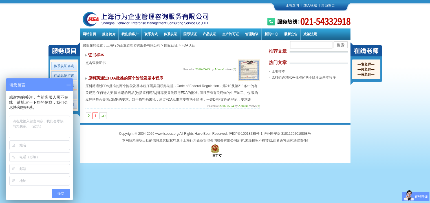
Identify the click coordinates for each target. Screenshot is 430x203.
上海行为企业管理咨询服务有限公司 (133, 45)
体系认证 (170, 34)
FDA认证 (188, 45)
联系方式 (151, 34)
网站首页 (89, 34)
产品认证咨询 (64, 76)
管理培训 (252, 34)
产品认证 (209, 34)
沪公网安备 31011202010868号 (287, 134)
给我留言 (328, 5)
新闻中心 (271, 34)
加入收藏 (310, 5)
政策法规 (310, 34)
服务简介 (109, 34)
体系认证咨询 (64, 66)
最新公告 (290, 34)
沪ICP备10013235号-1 (246, 134)
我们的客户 (130, 34)
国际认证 (190, 34)
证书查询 (292, 5)
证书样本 (96, 55)
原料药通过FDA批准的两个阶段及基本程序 (126, 78)
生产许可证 (230, 34)
